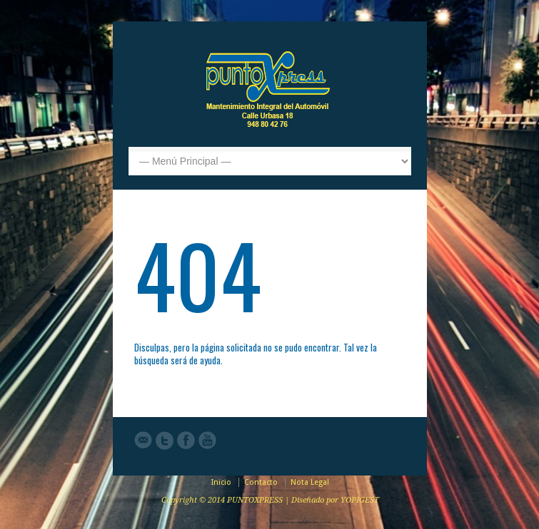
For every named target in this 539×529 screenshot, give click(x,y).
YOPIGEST (360, 500)
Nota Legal (310, 482)
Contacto (261, 482)
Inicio (221, 482)
